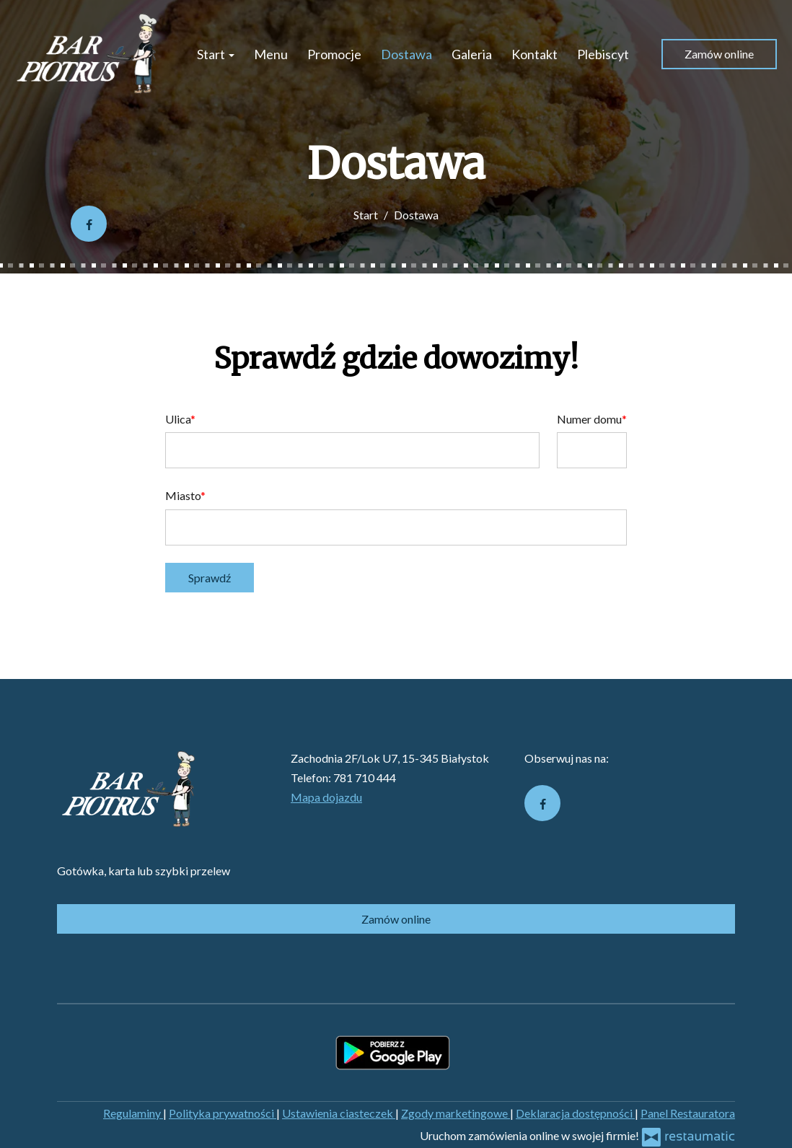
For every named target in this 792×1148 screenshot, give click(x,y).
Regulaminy (133, 1113)
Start (215, 54)
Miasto (183, 495)
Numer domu (589, 419)
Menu (271, 54)
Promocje (334, 54)
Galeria (472, 54)
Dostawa (406, 54)
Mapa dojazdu (326, 797)
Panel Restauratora (688, 1113)
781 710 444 (364, 777)
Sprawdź (209, 577)
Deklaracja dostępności (575, 1113)
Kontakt (534, 54)
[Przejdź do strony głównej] (88, 54)
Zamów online (719, 54)
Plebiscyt (603, 54)
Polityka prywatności (222, 1113)
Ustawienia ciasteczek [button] (338, 1113)
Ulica (177, 419)
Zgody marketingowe (455, 1113)
